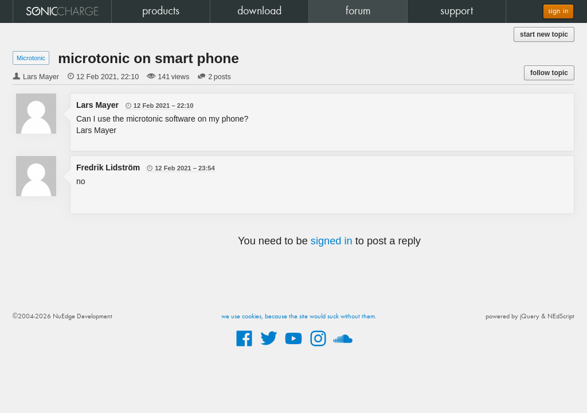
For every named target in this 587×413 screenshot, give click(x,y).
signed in (332, 241)
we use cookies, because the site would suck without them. (299, 316)
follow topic (549, 73)
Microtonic (31, 57)
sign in (558, 11)
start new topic (544, 34)
